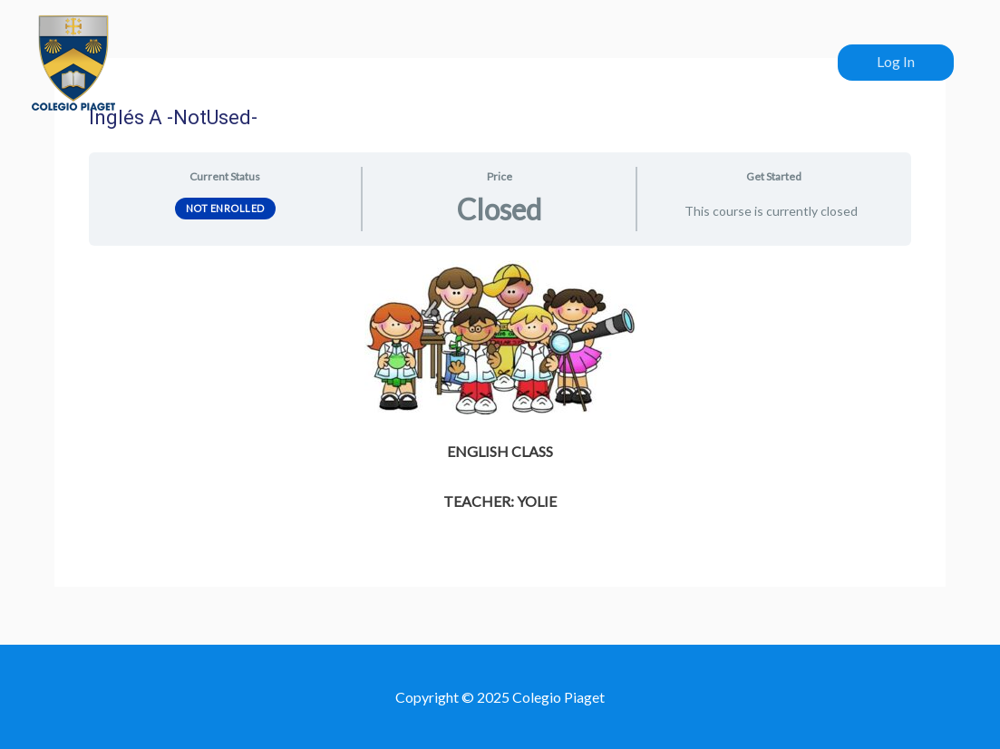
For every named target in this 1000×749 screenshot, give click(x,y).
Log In (896, 61)
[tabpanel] (499, 387)
